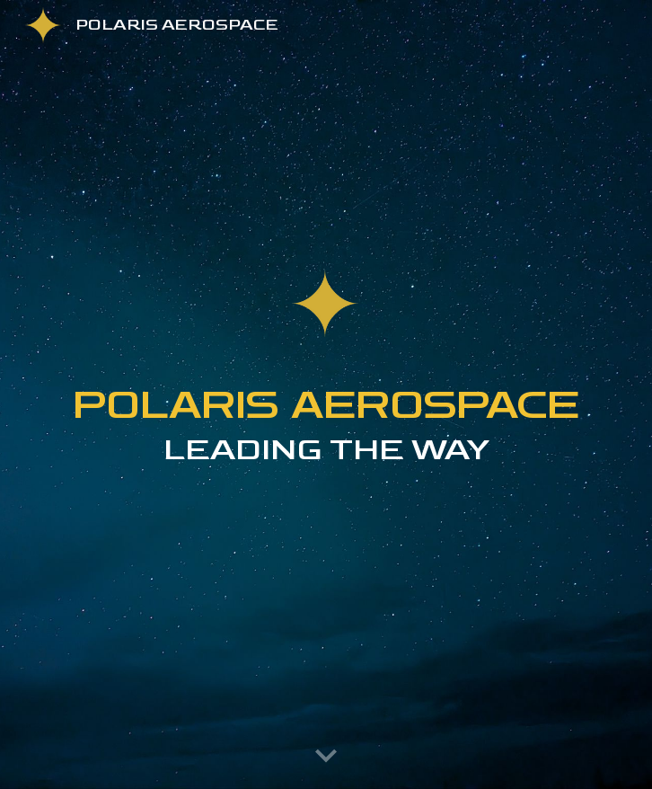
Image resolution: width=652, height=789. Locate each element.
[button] (326, 756)
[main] (325, 456)
